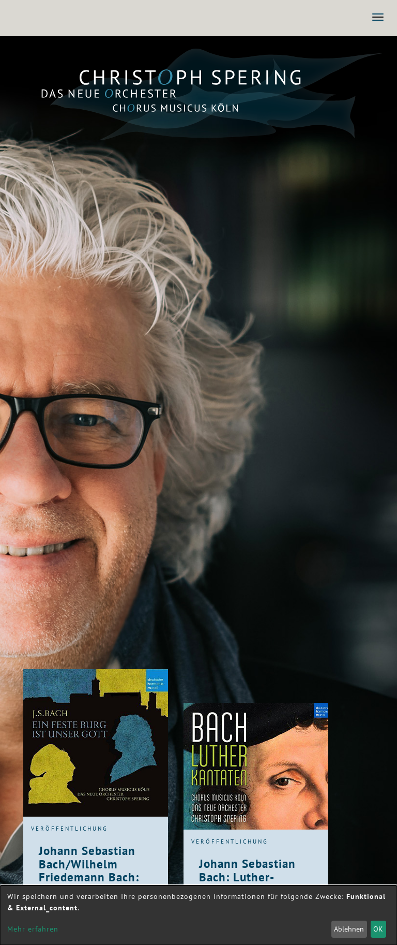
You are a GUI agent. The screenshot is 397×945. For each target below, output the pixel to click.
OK (378, 929)
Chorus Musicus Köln (190, 107)
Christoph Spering (190, 77)
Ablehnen (349, 929)
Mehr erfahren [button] (32, 929)
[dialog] (198, 915)
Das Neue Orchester (190, 93)
